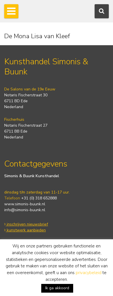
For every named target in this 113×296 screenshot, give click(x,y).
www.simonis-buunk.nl (24, 204)
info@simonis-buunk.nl (24, 210)
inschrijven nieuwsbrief (26, 224)
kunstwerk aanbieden (25, 230)
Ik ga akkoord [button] (57, 288)
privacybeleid (88, 272)
